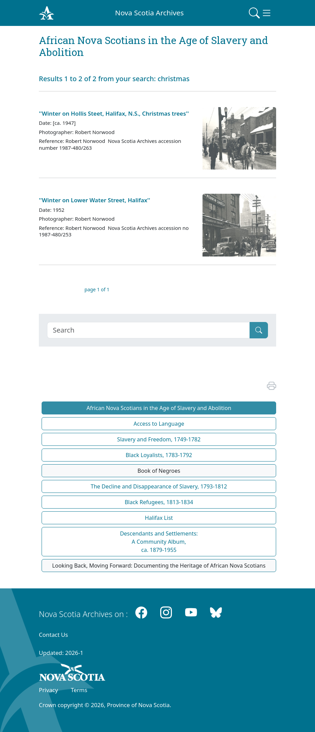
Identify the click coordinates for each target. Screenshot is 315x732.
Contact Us (53, 635)
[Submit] (259, 330)
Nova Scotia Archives (149, 12)
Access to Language (159, 423)
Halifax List (159, 518)
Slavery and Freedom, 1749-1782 (159, 439)
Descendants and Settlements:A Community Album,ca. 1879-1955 (159, 542)
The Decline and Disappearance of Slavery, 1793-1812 (159, 486)
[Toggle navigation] (260, 13)
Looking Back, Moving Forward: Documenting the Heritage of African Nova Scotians (159, 565)
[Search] (148, 330)
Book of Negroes (158, 470)
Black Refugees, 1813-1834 (159, 502)
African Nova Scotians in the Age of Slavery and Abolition (159, 408)
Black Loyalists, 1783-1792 (159, 455)
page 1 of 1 (97, 289)
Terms (79, 690)
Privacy (48, 690)
